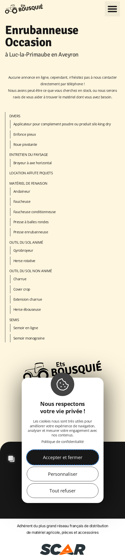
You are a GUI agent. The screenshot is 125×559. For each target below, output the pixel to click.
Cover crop (21, 289)
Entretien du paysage (28, 154)
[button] (112, 8)
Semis (14, 319)
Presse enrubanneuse (30, 232)
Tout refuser (62, 491)
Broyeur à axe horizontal (32, 162)
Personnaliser (62, 474)
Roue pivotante (25, 144)
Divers (14, 116)
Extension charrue (27, 299)
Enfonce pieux (24, 134)
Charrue (20, 278)
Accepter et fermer (62, 457)
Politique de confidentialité (62, 441)
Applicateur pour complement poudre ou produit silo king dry (62, 124)
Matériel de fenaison (28, 183)
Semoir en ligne (25, 327)
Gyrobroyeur (23, 250)
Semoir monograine (29, 338)
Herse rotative (24, 260)
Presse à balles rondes (31, 221)
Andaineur (21, 191)
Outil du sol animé (26, 242)
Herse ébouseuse (27, 309)
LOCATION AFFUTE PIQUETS (31, 173)
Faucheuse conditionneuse (34, 211)
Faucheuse (22, 201)
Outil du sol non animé (30, 270)
